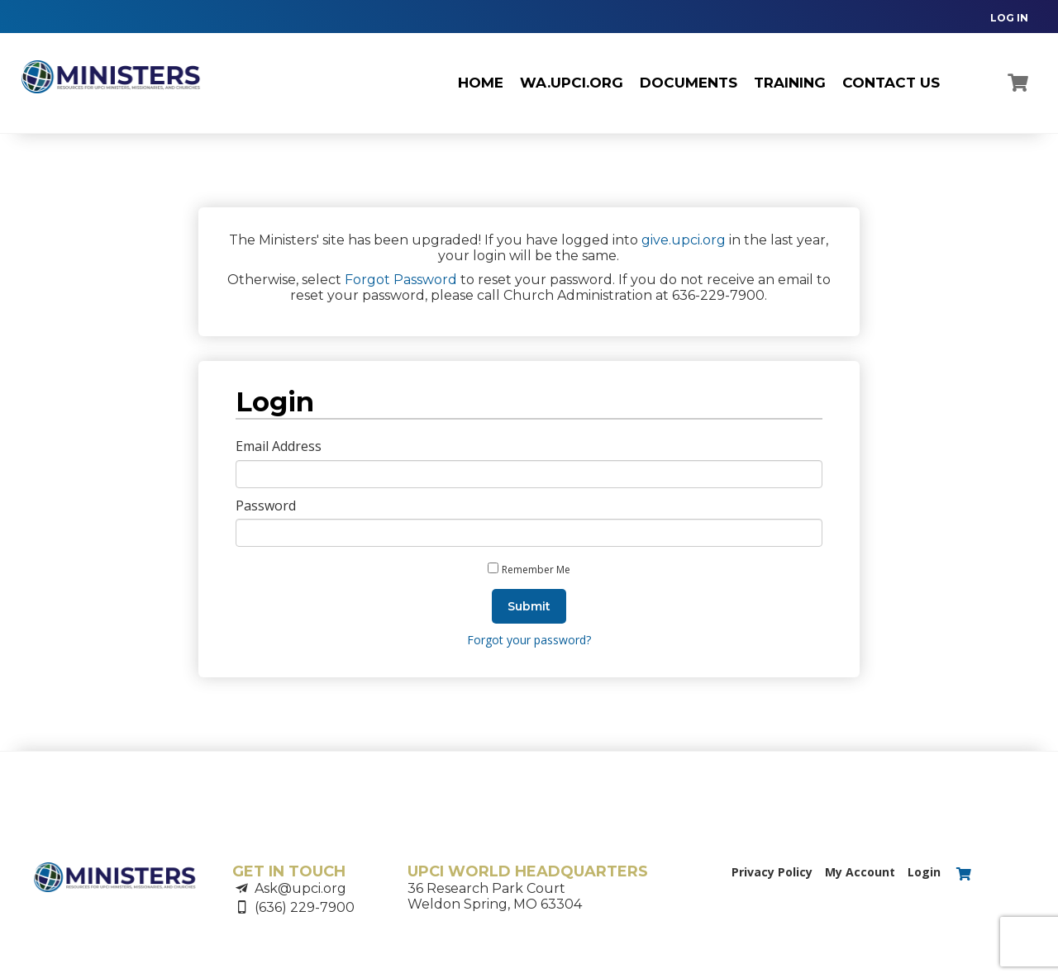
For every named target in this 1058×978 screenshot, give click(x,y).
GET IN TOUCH (289, 871)
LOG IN (1009, 18)
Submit (529, 606)
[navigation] (1001, 17)
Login (924, 872)
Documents (688, 82)
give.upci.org (683, 240)
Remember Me (536, 570)
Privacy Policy (772, 872)
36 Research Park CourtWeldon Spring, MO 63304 (494, 896)
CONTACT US (891, 82)
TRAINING (790, 82)
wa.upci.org (571, 82)
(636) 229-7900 (305, 907)
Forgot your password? (529, 640)
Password (266, 505)
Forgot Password (401, 279)
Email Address (279, 446)
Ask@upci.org (300, 888)
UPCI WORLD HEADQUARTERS (527, 871)
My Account (860, 872)
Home (480, 82)
